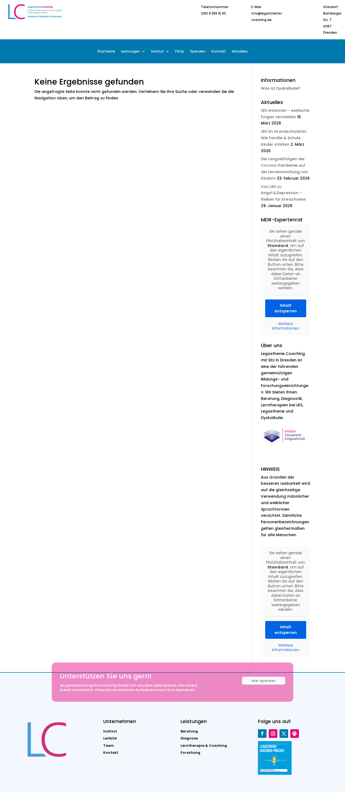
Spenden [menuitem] (198, 52)
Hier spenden (263, 684)
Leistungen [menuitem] (130, 52)
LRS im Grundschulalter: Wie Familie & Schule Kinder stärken (284, 138)
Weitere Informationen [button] (285, 326)
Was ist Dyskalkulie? (280, 88)
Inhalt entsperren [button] (286, 307)
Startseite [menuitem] (106, 52)
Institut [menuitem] (157, 52)
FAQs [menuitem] (179, 52)
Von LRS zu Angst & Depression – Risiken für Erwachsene (283, 193)
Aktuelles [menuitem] (240, 52)
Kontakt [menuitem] (219, 52)
